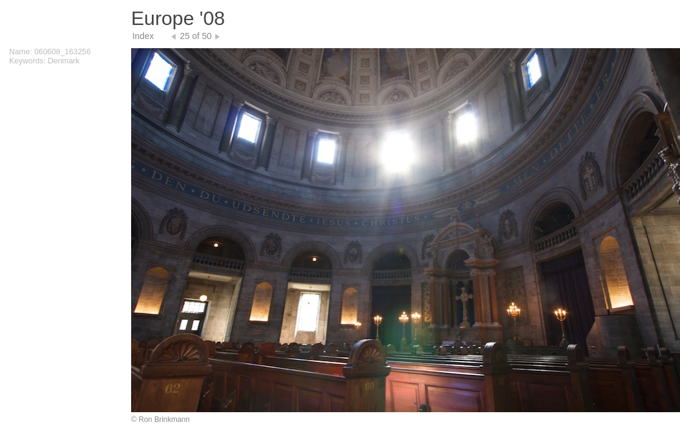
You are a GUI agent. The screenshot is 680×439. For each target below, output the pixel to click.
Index (143, 36)
